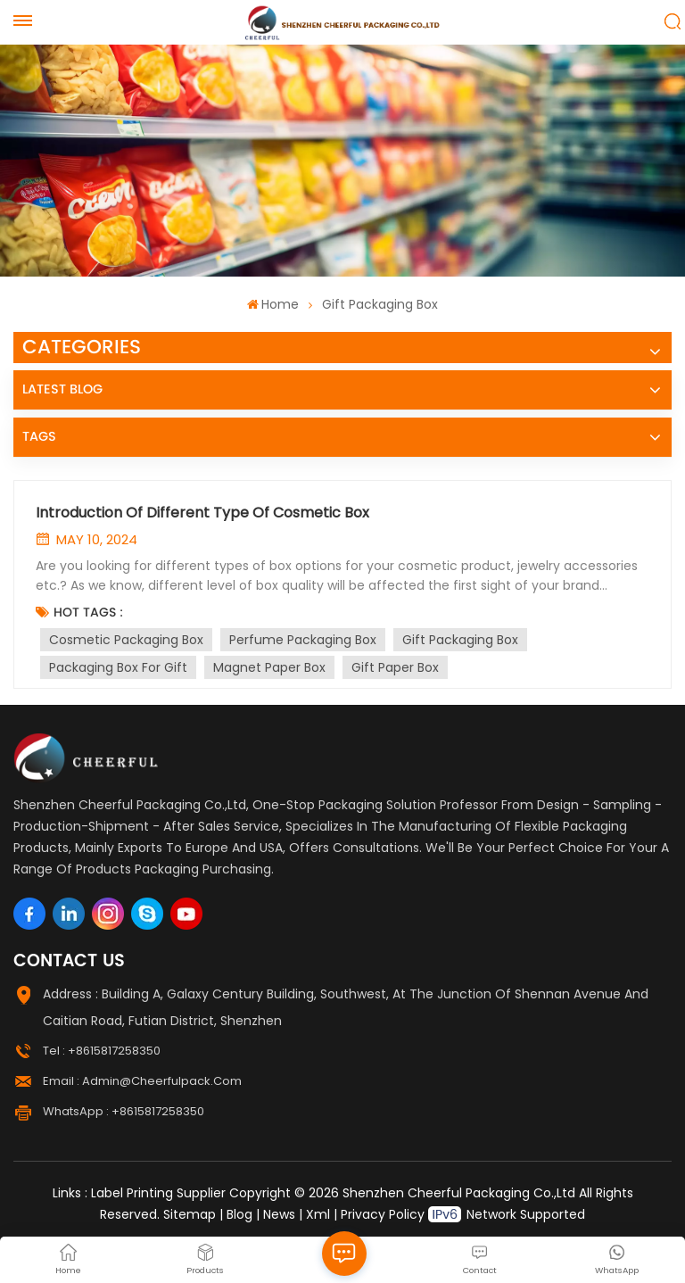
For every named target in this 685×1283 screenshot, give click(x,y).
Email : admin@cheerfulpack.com (142, 1080)
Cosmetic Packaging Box (126, 640)
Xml (318, 1214)
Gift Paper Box (395, 667)
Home (273, 304)
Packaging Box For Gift (118, 667)
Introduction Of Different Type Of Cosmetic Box (202, 512)
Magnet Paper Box (269, 667)
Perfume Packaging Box (302, 640)
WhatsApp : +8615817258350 (123, 1111)
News (279, 1214)
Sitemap (189, 1214)
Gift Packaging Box (460, 640)
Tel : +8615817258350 (102, 1050)
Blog (239, 1214)
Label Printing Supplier (158, 1193)
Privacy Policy (383, 1214)
